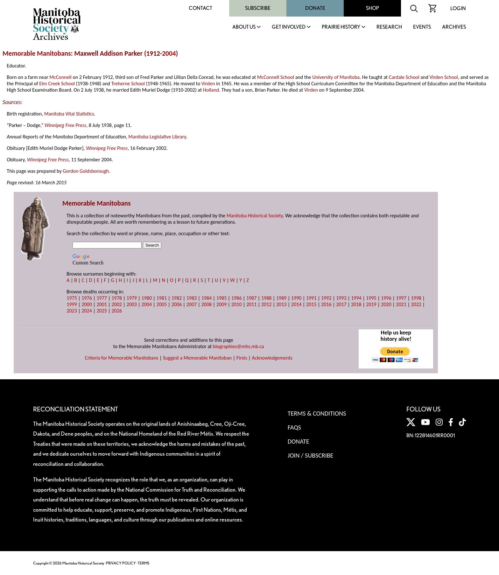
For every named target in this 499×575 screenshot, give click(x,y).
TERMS (143, 563)
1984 (206, 298)
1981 (162, 298)
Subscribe (258, 8)
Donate (315, 8)
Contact (200, 8)
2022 (416, 304)
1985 (221, 298)
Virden (208, 84)
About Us (244, 27)
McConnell (60, 77)
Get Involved (289, 27)
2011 (251, 304)
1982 (177, 298)
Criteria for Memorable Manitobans (121, 358)
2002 (116, 304)
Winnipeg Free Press (65, 125)
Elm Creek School (57, 84)
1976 (86, 298)
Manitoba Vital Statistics (69, 114)
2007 (191, 304)
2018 (356, 304)
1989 (281, 298)
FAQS (294, 427)
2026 (116, 311)
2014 (296, 304)
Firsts (241, 358)
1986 (236, 298)
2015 (311, 304)
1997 (401, 298)
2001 (101, 304)
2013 (281, 304)
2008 (206, 304)
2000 (86, 304)
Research (389, 27)
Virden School (443, 77)
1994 (356, 298)
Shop (372, 8)
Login (458, 8)
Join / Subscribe (311, 455)
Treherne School (128, 84)
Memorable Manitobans (37, 53)
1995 (371, 298)
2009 (221, 304)
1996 (386, 298)
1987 (251, 298)
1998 (416, 298)
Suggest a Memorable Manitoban (197, 358)
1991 (311, 298)
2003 (132, 304)
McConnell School (275, 77)
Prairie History (341, 27)
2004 (169, 53)
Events (422, 27)
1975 (72, 298)
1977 (101, 298)
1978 (116, 298)
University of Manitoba (336, 77)
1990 (296, 298)
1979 (132, 298)
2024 (86, 311)
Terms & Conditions (317, 413)
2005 (162, 304)
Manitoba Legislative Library (157, 137)
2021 (401, 304)
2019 (371, 304)
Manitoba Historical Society (255, 216)
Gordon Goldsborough (86, 171)
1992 (326, 298)
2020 (386, 304)
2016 (326, 304)
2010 (236, 304)
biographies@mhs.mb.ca (238, 346)
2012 (266, 304)
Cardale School (404, 77)
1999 (72, 304)
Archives (454, 27)
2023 (72, 311)
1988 (266, 298)
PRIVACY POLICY (121, 563)
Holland (211, 90)
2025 (101, 311)
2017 (341, 304)
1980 (147, 298)
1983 (191, 298)
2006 (177, 304)
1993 (341, 298)
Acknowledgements (272, 358)
